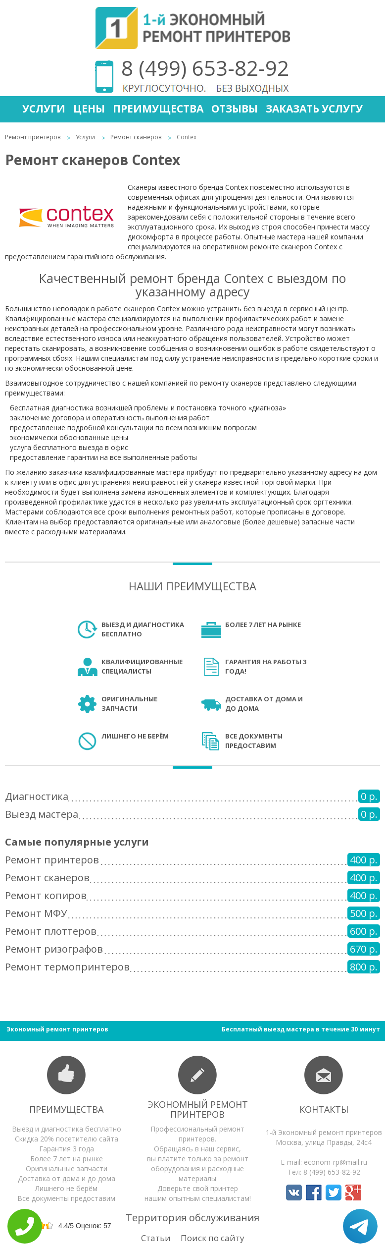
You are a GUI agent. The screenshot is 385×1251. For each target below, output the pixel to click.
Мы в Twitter (333, 1192)
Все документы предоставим (254, 741)
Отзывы (234, 108)
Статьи (156, 1238)
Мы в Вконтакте (294, 1192)
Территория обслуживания (192, 1217)
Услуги (43, 108)
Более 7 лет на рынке (263, 624)
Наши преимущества (192, 585)
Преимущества (158, 108)
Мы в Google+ (353, 1192)
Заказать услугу (314, 108)
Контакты (323, 1109)
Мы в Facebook (314, 1192)
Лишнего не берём (135, 736)
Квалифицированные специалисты (142, 666)
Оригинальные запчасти (129, 703)
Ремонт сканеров (135, 137)
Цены (89, 108)
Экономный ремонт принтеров (197, 1109)
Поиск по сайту (212, 1238)
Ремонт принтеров (32, 137)
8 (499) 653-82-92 (205, 68)
